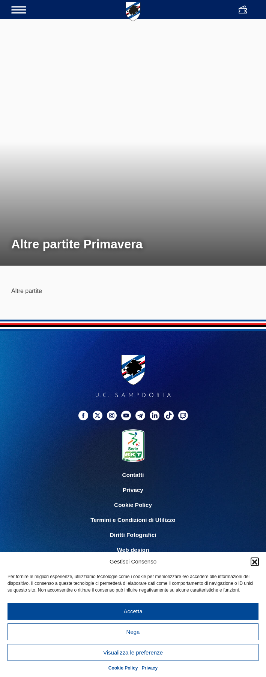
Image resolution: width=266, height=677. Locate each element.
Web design (133, 550)
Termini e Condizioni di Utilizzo (132, 520)
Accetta (132, 611)
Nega (133, 632)
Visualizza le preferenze (133, 652)
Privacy (150, 668)
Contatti (133, 475)
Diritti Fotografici (133, 535)
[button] (254, 561)
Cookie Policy (123, 668)
